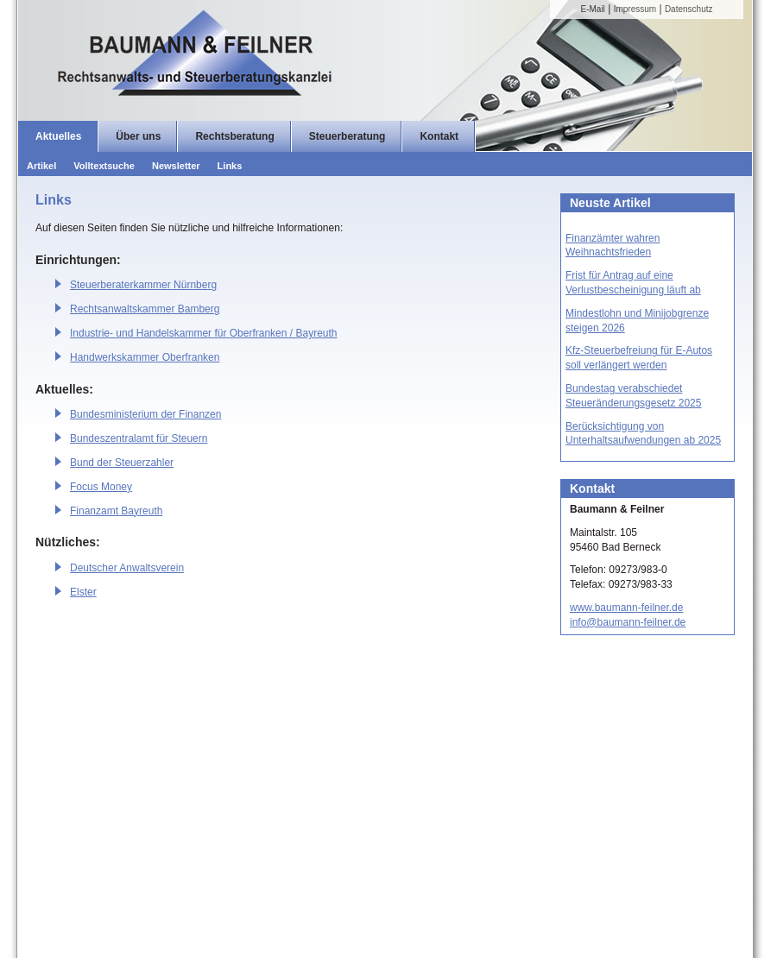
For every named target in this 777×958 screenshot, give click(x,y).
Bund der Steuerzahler (122, 463)
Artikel (41, 166)
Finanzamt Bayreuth (116, 511)
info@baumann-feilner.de (627, 622)
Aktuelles (58, 136)
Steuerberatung (347, 136)
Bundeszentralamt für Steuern (138, 438)
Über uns (138, 136)
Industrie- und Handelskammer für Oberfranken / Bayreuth (203, 333)
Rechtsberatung (234, 136)
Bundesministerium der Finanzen (145, 414)
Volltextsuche (104, 166)
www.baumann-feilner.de (626, 608)
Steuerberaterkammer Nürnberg (143, 285)
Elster (83, 592)
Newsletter (176, 166)
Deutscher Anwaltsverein (127, 568)
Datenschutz (689, 9)
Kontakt (439, 136)
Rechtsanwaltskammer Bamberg (144, 309)
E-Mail (593, 9)
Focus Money (101, 487)
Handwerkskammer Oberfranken (144, 357)
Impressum (635, 9)
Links (230, 166)
